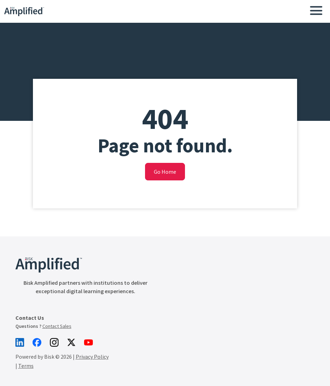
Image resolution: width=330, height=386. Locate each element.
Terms (26, 353)
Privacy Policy (92, 343)
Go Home (165, 171)
